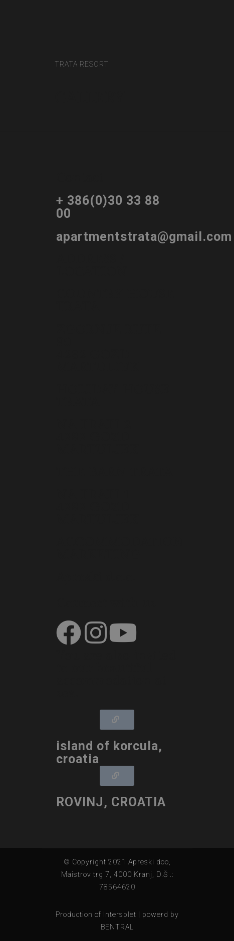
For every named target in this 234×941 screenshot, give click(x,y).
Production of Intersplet (96, 914)
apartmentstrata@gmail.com (144, 236)
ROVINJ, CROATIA (111, 802)
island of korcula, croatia (109, 752)
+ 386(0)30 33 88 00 (108, 207)
